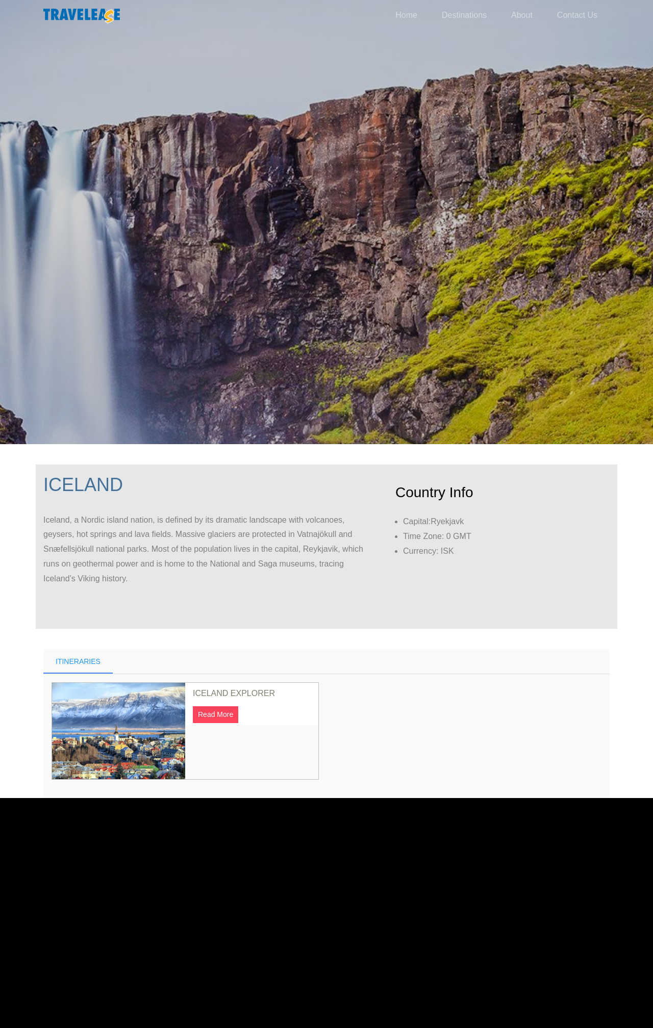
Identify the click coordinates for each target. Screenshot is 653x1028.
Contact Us (577, 15)
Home (406, 15)
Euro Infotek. (419, 965)
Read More (215, 644)
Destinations (464, 15)
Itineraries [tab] (78, 591)
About (522, 15)
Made (301, 980)
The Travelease (237, 965)
